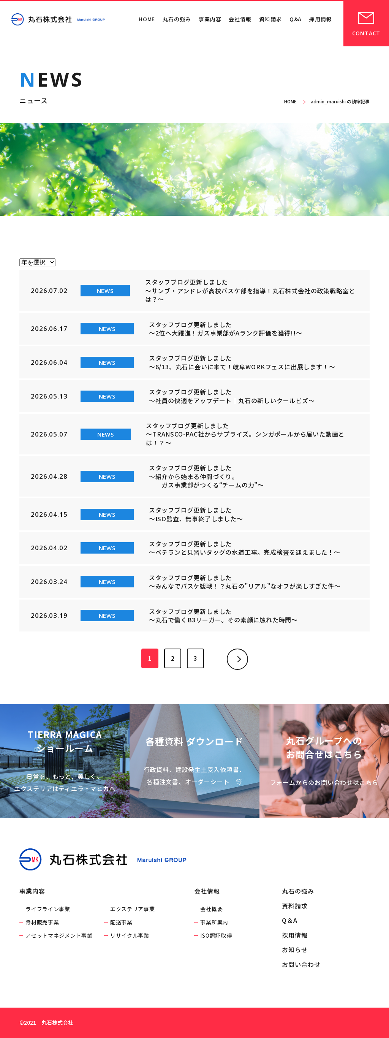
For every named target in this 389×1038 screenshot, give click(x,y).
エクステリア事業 (132, 909)
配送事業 (121, 922)
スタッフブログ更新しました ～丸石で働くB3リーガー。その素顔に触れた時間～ (223, 615)
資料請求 (270, 19)
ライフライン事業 (47, 909)
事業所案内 (214, 922)
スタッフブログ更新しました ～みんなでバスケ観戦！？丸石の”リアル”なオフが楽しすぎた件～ (245, 581)
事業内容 (210, 19)
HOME (147, 19)
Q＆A (289, 920)
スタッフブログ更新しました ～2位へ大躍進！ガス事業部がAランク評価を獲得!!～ (225, 328)
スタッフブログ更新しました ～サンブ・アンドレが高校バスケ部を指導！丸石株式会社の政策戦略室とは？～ (250, 290)
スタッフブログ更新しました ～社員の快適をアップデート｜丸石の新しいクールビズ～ (232, 396)
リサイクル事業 (129, 935)
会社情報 (240, 19)
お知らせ (295, 949)
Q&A (295, 19)
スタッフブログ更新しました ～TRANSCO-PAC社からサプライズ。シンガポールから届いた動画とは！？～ (245, 434)
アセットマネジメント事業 (58, 935)
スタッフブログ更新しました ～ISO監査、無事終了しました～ (196, 514)
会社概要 (211, 909)
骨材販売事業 (42, 922)
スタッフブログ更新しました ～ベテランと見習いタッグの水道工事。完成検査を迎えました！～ (244, 548)
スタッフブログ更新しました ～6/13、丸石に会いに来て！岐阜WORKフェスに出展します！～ (242, 362)
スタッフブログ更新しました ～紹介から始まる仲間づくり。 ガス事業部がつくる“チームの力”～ (206, 476)
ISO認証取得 (216, 935)
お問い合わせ (301, 964)
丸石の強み (177, 19)
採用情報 (320, 19)
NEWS (105, 290)
